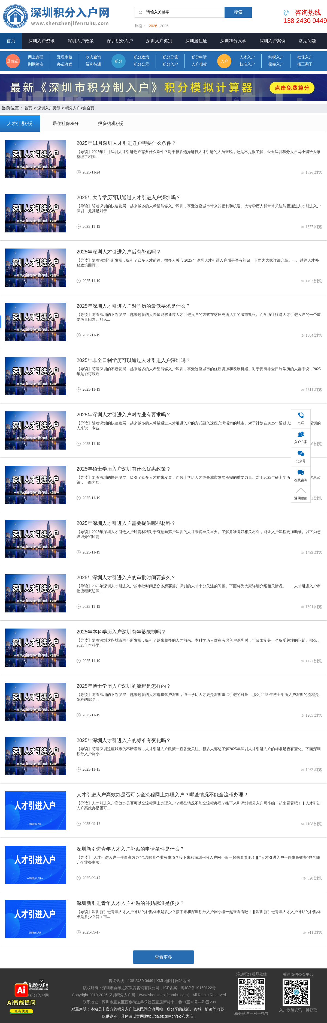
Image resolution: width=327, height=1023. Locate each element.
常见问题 (307, 40)
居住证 (13, 61)
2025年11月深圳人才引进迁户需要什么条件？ (126, 143)
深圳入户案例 (272, 40)
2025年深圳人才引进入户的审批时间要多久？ (126, 577)
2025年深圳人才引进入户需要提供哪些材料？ (126, 523)
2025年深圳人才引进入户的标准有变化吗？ (124, 740)
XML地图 (164, 981)
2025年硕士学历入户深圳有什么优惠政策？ (124, 469)
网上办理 (35, 57)
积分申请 (199, 57)
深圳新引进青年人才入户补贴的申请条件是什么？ (130, 849)
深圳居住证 (196, 40)
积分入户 (170, 64)
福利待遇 (93, 64)
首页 (11, 40)
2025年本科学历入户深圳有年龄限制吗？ (121, 632)
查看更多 (163, 957)
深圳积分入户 (120, 40)
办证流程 (64, 64)
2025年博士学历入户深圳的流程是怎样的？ (124, 686)
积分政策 (141, 57)
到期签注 (35, 64)
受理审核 (64, 57)
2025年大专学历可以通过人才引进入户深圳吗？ (129, 197)
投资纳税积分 (111, 123)
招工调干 (305, 64)
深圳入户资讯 (41, 40)
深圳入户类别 (159, 40)
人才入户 (247, 57)
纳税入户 (276, 57)
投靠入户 (276, 64)
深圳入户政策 (81, 40)
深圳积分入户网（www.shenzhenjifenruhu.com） (149, 995)
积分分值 (170, 57)
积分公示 (141, 64)
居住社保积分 (66, 123)
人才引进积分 (20, 123)
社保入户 (305, 57)
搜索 (238, 12)
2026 (153, 26)
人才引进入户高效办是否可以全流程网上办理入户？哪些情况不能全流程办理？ (162, 794)
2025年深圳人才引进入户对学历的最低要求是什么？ (133, 306)
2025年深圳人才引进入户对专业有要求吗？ (124, 414)
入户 (224, 61)
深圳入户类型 (48, 108)
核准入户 (247, 64)
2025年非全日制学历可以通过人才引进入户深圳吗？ (133, 360)
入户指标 (199, 64)
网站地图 (182, 981)
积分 (118, 61)
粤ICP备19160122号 (198, 988)
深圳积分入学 (233, 40)
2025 (164, 26)
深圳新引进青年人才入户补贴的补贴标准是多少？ (130, 903)
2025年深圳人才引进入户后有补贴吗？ (119, 252)
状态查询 (93, 57)
